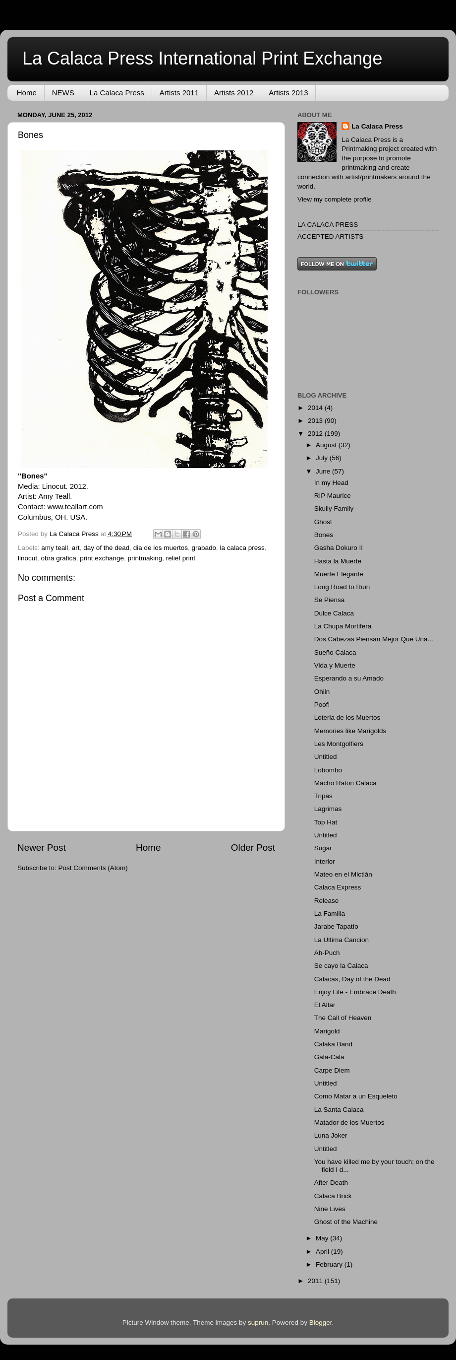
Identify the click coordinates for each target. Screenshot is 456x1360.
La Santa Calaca (339, 1109)
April (323, 1251)
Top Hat (326, 822)
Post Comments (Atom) (93, 868)
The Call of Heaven (343, 1017)
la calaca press (242, 547)
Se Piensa (329, 600)
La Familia (329, 913)
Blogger (320, 1322)
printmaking (144, 558)
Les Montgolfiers (338, 744)
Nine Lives (329, 1209)
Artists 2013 (288, 92)
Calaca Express (337, 887)
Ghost (323, 522)
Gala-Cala (329, 1057)
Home (27, 92)
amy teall (54, 547)
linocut (27, 558)
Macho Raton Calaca (345, 783)
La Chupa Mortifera (343, 626)
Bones (323, 535)
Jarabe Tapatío (336, 926)
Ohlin (322, 691)
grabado (204, 547)
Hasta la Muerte (337, 561)
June (324, 471)
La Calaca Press (117, 92)
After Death (331, 1182)
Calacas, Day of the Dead (352, 979)
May (323, 1238)
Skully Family (334, 508)
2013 (316, 420)
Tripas (323, 796)
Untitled (325, 756)
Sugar (323, 848)
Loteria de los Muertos (347, 717)
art (76, 547)
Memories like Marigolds (350, 731)
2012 (316, 433)
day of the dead (106, 547)
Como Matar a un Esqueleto (356, 1096)
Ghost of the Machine (346, 1221)
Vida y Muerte (334, 665)
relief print (180, 558)
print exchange (102, 558)
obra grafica (58, 558)
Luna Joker (330, 1135)
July (323, 458)
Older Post (253, 847)
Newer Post (41, 847)
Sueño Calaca (335, 652)
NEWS (63, 92)
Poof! (322, 704)
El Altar (325, 1005)
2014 (316, 407)
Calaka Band (333, 1044)
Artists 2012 (233, 92)
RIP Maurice (332, 495)
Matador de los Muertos (349, 1122)
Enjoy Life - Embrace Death (355, 992)
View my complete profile (334, 199)
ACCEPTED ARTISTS (330, 236)
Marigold (327, 1031)
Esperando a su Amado (349, 678)
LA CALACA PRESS (327, 224)
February (330, 1264)
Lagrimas (328, 809)
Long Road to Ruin (342, 587)
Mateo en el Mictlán (343, 874)
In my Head (331, 482)
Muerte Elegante (338, 574)
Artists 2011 (179, 92)
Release (326, 900)
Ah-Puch (327, 952)
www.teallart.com (75, 507)
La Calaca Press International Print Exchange (202, 58)
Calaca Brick (333, 1196)
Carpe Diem (332, 1070)
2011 (316, 1281)
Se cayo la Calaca (341, 965)
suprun (258, 1322)
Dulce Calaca (334, 613)
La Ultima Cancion (341, 940)
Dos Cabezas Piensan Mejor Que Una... (373, 639)
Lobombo (328, 770)
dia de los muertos (160, 547)
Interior (324, 861)
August (327, 445)
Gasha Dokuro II (338, 547)
